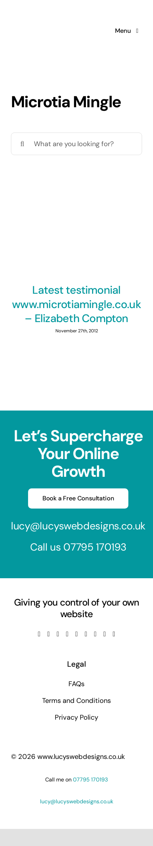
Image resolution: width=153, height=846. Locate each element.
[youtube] (67, 633)
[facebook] (39, 633)
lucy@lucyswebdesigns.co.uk (78, 525)
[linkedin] (76, 633)
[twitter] (48, 633)
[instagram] (57, 633)
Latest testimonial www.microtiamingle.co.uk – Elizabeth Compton (76, 304)
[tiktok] (86, 633)
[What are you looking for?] (76, 144)
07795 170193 (94, 547)
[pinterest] (95, 633)
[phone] (114, 633)
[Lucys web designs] (47, 9)
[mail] (104, 633)
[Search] (22, 144)
